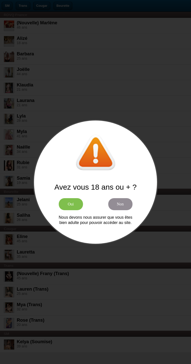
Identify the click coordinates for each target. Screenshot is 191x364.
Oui (71, 204)
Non (120, 204)
